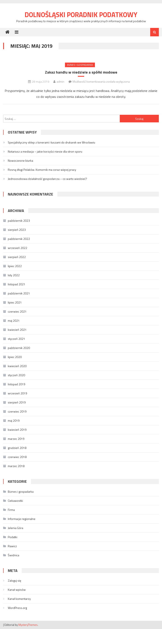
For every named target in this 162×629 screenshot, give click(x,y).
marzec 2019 (16, 438)
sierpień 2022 (17, 257)
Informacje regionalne (21, 519)
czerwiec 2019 (17, 411)
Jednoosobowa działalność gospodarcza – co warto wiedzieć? (47, 178)
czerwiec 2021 (17, 311)
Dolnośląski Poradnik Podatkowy (81, 15)
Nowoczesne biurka (20, 160)
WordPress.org (17, 608)
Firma (11, 509)
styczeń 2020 (16, 375)
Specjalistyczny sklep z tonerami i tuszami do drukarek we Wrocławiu (51, 142)
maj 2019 (14, 420)
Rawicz (12, 546)
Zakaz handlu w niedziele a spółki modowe (81, 72)
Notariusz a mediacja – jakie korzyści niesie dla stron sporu (45, 151)
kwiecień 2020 (17, 366)
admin (60, 81)
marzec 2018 (16, 466)
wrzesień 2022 (17, 248)
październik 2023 (19, 220)
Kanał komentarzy (19, 598)
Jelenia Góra (15, 528)
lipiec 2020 (15, 357)
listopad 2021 (16, 284)
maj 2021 (14, 320)
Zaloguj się (14, 580)
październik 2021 (19, 293)
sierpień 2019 (17, 402)
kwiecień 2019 (17, 429)
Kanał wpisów (17, 589)
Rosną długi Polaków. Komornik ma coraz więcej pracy (42, 169)
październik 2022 (19, 239)
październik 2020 (19, 348)
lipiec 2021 (15, 302)
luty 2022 (14, 275)
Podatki (12, 537)
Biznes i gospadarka (80, 65)
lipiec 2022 (15, 266)
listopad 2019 (16, 384)
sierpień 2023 (17, 229)
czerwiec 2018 (17, 457)
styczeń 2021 (16, 338)
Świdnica (13, 555)
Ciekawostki (15, 500)
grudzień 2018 (17, 448)
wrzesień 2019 (17, 393)
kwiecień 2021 (17, 329)
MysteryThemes (28, 625)
